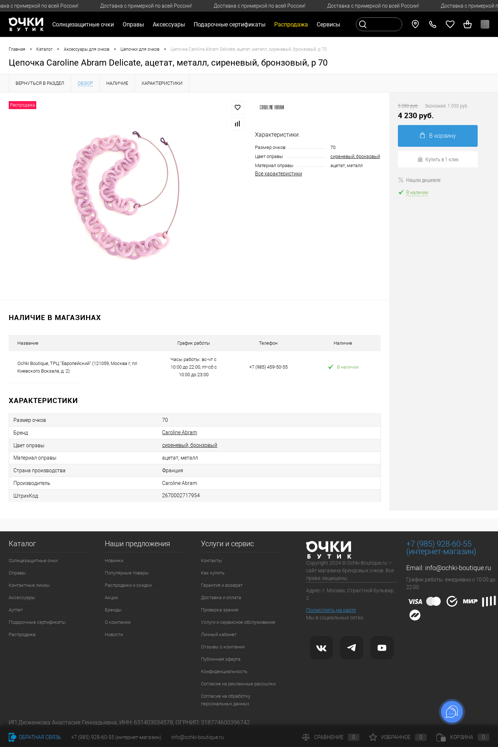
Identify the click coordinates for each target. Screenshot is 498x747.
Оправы (17, 573)
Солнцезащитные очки (33, 560)
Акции (111, 597)
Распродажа (22, 634)
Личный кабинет (218, 634)
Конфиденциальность (224, 671)
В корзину (438, 135)
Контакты (211, 560)
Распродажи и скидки (128, 585)
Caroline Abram (179, 432)
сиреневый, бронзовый (355, 156)
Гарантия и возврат (222, 585)
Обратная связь (35, 737)
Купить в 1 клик (438, 159)
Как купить (213, 573)
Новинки (114, 560)
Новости (114, 634)
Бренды (113, 610)
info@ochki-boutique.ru (458, 568)
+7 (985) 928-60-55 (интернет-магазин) (116, 737)
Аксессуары (22, 597)
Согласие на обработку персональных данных (225, 699)
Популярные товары (127, 573)
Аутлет (16, 610)
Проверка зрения (219, 610)
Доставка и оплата (221, 597)
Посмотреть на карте (331, 610)
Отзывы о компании (223, 647)
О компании (118, 622)
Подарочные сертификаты (230, 24)
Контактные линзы (29, 585)
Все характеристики (278, 174)
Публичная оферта (220, 659)
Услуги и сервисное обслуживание (238, 622)
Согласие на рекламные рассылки (238, 683)
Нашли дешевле (419, 179)
